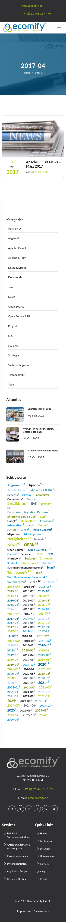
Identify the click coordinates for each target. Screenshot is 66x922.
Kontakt (44, 879)
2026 (43, 715)
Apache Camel (17, 248)
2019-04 (29, 655)
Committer (43, 494)
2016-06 (29, 604)
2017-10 (13, 631)
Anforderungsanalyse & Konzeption (18, 846)
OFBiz (31, 544)
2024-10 (46, 705)
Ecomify (46, 503)
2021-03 (45, 687)
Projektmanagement (18, 856)
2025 (11, 710)
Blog (42, 871)
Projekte (13, 326)
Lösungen (45, 848)
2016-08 (13, 609)
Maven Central (42, 529)
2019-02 (44, 650)
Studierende (30, 563)
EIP (10, 507)
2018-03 (13, 640)
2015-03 (50, 582)
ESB (43, 516)
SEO (10, 335)
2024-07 (13, 705)
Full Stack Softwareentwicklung (18, 835)
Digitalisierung (17, 267)
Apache (36, 484)
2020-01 (13, 669)
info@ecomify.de (37, 797)
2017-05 (29, 622)
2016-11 (13, 614)
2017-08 (29, 627)
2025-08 (41, 710)
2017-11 (29, 631)
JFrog (25, 529)
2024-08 (29, 705)
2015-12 (29, 596)
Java (10, 287)
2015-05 (29, 586)
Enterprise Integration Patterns (28, 512)
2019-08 (29, 659)
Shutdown (14, 558)
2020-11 (29, 682)
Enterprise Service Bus (21, 516)
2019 (12, 649)
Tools (11, 384)
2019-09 (44, 659)
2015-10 (44, 591)
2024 (11, 700)
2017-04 (13, 622)
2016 (43, 595)
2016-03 (29, 600)
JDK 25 (12, 529)
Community (15, 499)
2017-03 (44, 618)
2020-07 (13, 677)
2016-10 (44, 609)
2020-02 (29, 669)
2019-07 (13, 659)
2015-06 (45, 586)
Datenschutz (41, 911)
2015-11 (13, 596)
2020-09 (44, 677)
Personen (27, 554)
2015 (35, 581)
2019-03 (13, 655)
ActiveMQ (14, 228)
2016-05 (13, 604)
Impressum (23, 911)
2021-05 (29, 691)
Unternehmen (47, 856)
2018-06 (45, 640)
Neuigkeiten (19, 538)
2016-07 (44, 604)
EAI (34, 503)
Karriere (44, 863)
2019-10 (13, 664)
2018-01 (27, 636)
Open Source (16, 306)
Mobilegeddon (33, 534)
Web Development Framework (27, 577)
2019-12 (29, 664)
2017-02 (29, 618)
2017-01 (13, 618)
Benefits (13, 494)
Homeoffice (29, 520)
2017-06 (44, 622)
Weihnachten (16, 582)
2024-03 (26, 700)
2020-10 (13, 682)
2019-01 (28, 650)
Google (12, 520)
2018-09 (29, 645)
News (11, 296)
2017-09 (44, 627)
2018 (12, 635)
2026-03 (13, 719)
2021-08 (29, 696)
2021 (43, 682)
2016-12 (29, 613)
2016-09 (29, 609)
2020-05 (29, 673)
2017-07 (13, 627)
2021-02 (29, 687)
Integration (15, 525)
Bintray (27, 494)
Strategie (13, 355)
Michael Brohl (39, 171)
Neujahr (40, 539)
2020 (43, 664)
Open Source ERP (19, 316)
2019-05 (44, 655)
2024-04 (41, 700)
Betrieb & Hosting (16, 878)
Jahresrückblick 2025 (39, 408)
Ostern (12, 554)
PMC (41, 554)
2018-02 (43, 636)
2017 (44, 613)
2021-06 (44, 691)
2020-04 (13, 673)
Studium (47, 563)
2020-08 (29, 677)
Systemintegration (19, 365)
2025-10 (29, 715)
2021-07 (13, 696)
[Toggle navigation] (59, 27)
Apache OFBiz (17, 257)
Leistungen (46, 840)
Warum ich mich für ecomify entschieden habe (38, 430)
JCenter (42, 525)
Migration (14, 534)
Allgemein (14, 238)
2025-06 (26, 710)
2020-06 (44, 673)
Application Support (18, 871)
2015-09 (29, 591)
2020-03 (45, 669)
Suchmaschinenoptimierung (25, 567)
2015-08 (13, 591)
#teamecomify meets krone (43, 450)
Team (51, 567)
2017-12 (44, 631)
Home (27, 72)
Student (12, 563)
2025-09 (13, 715)
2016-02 (13, 600)
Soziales (13, 345)
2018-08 (13, 645)
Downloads (15, 277)
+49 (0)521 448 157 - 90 (38, 789)
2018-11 (44, 645)
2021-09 (44, 696)
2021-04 (13, 691)
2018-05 (29, 640)
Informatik (47, 520)
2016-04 (44, 600)
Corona (31, 499)
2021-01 (13, 687)
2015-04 (13, 586)
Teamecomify (16, 374)
